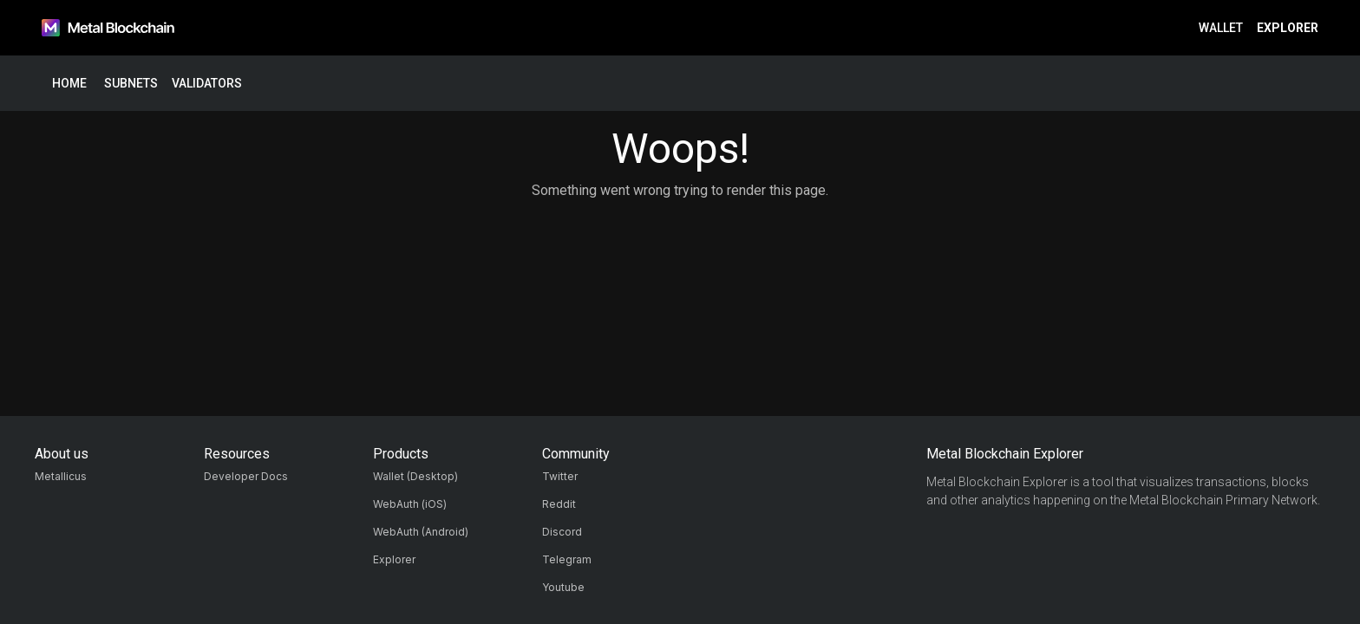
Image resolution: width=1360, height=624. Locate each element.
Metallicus (61, 476)
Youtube (563, 587)
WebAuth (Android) (420, 531)
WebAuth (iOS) (410, 503)
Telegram (567, 559)
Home (69, 84)
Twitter (560, 476)
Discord (562, 531)
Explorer (1287, 28)
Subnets (131, 84)
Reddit (559, 503)
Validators (207, 84)
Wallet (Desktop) (415, 476)
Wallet (1221, 28)
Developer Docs (246, 476)
